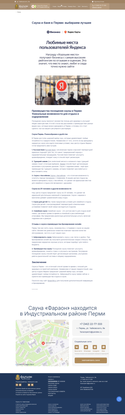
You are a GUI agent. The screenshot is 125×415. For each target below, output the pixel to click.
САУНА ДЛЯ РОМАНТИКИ (102, 405)
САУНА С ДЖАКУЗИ (20, 408)
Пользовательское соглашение (25, 391)
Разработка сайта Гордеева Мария (26, 395)
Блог (79, 6)
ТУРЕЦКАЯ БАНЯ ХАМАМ (56, 382)
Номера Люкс (72, 6)
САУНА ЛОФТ (52, 386)
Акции (59, 6)
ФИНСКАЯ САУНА (84, 406)
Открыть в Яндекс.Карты (25, 365)
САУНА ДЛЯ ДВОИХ (53, 411)
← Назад (18, 12)
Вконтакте (78, 352)
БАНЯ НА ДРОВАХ (84, 408)
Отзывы (64, 6)
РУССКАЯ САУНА (53, 384)
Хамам (62, 164)
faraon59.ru (52, 281)
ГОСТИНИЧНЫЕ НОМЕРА (56, 392)
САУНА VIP (18, 411)
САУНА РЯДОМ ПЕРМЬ (102, 411)
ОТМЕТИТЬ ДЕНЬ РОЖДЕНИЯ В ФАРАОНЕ (26, 405)
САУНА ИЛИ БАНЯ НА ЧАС (102, 406)
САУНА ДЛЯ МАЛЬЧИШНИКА (55, 408)
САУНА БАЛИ (52, 390)
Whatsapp (87, 352)
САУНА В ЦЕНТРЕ (52, 406)
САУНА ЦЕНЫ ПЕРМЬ (101, 409)
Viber (103, 352)
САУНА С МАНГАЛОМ (21, 413)
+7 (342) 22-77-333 (100, 5)
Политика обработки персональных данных (28, 389)
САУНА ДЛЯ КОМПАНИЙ (22, 406)
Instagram (96, 352)
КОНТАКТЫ (52, 394)
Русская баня (50, 150)
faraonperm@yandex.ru (91, 332)
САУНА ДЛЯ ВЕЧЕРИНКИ (86, 409)
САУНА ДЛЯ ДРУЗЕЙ (85, 411)
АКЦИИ (50, 396)
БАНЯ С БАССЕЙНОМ (85, 405)
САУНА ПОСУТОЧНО (101, 408)
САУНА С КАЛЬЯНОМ (53, 405)
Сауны (54, 6)
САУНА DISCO (52, 388)
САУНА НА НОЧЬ (20, 409)
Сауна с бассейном (57, 176)
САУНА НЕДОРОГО (52, 409)
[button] (96, 7)
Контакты (84, 6)
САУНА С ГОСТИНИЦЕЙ (54, 413)
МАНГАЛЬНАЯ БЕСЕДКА (102, 413)
